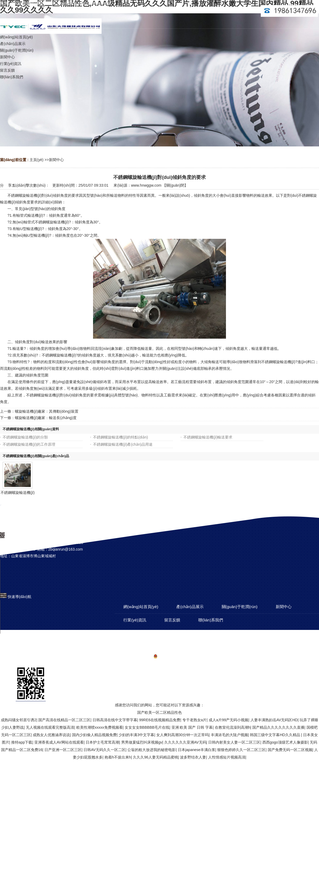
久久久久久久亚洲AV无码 (185, 742)
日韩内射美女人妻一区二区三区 (234, 742)
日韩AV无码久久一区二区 (104, 750)
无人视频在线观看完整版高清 (50, 727)
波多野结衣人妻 (193, 757)
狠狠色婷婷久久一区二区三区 (241, 750)
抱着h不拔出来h (117, 757)
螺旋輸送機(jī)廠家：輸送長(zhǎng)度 (46, 418)
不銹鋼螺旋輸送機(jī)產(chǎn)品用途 (123, 444)
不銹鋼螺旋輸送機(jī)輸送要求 (207, 437)
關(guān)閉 (175, 185)
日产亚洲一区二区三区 (63, 750)
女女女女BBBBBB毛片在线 (147, 727)
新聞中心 (56, 160)
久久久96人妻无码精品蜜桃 (155, 757)
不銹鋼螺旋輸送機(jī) (18, 492)
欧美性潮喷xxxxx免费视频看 (99, 727)
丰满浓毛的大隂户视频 (229, 735)
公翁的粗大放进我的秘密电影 (151, 750)
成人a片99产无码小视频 (228, 720)
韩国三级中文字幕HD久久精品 (275, 735)
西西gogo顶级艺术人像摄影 (285, 742)
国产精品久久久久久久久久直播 (278, 727)
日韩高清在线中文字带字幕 (115, 720)
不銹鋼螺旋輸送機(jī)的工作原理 (29, 444)
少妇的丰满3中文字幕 (136, 735)
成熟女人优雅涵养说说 (51, 735)
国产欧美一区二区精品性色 (159, 712)
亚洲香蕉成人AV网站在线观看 (59, 742)
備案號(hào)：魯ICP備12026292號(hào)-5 (190, 657)
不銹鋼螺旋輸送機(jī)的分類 (25, 437)
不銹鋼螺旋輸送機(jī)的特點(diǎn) (120, 437)
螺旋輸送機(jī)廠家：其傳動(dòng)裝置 (46, 411)
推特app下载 (21, 742)
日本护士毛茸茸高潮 (102, 742)
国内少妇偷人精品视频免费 (94, 735)
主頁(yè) (36, 160)
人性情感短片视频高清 (226, 757)
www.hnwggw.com (146, 185)
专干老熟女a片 (194, 720)
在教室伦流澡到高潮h (232, 727)
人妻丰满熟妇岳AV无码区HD (274, 720)
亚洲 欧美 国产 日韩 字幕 (192, 727)
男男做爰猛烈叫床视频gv (141, 742)
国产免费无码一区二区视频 (290, 750)
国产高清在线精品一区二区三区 (64, 720)
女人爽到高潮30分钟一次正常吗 (182, 735)
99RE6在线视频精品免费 (159, 720)
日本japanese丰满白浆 (196, 750)
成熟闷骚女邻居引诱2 (18, 720)
